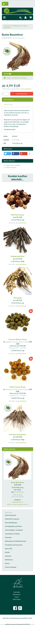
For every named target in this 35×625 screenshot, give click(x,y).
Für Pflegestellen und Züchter (13, 526)
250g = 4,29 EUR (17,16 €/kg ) (15, 78)
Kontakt (7, 552)
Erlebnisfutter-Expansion (12, 519)
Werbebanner (9, 559)
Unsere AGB (8, 548)
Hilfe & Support (11, 167)
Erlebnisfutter (16, 26)
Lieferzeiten (8, 537)
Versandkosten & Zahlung (12, 534)
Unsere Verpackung (10, 515)
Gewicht (7, 74)
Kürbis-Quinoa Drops (17, 387)
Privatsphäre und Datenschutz (13, 545)
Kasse (17, 597)
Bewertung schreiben (13, 165)
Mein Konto (17, 599)
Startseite (7, 26)
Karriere (7, 563)
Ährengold (17, 298)
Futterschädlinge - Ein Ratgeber (14, 530)
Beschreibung (8, 99)
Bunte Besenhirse (17, 482)
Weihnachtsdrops (17, 215)
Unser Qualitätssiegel (11, 522)
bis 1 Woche (15, 140)
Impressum (8, 556)
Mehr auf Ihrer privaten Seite (17, 504)
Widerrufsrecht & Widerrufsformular (15, 541)
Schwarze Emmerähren (17, 434)
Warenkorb (16, 594)
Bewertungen (8, 104)
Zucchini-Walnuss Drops (17, 339)
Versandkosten (27, 89)
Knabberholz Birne (17, 256)
